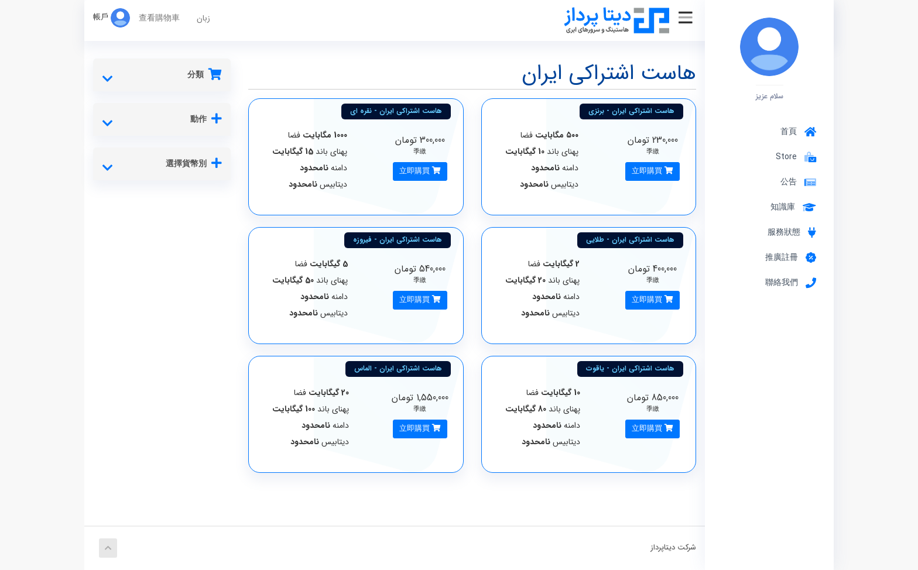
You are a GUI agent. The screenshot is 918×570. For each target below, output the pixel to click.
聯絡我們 (790, 282)
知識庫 (793, 207)
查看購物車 (159, 18)
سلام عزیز (769, 96)
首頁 (798, 131)
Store (793, 156)
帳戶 (111, 17)
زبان (203, 18)
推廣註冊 (790, 257)
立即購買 (652, 171)
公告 (798, 182)
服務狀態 (792, 232)
